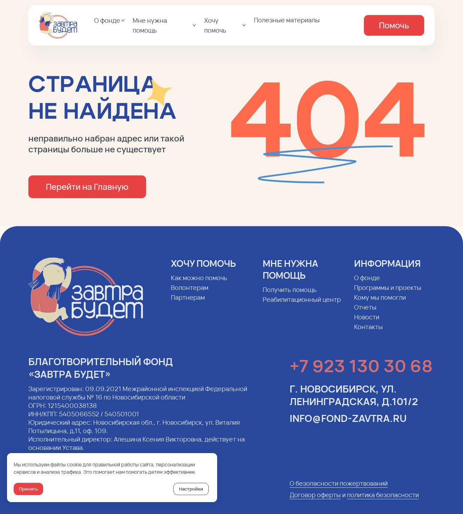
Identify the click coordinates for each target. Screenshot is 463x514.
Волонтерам (189, 293)
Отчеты (365, 312)
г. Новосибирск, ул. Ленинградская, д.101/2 (354, 400)
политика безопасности (383, 500)
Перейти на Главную (87, 186)
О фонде (367, 283)
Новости (366, 322)
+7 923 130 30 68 (361, 371)
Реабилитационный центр (302, 304)
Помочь (394, 25)
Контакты (368, 332)
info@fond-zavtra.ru (348, 423)
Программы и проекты (387, 293)
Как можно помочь (199, 283)
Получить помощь (290, 295)
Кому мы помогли (380, 302)
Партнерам (188, 302)
